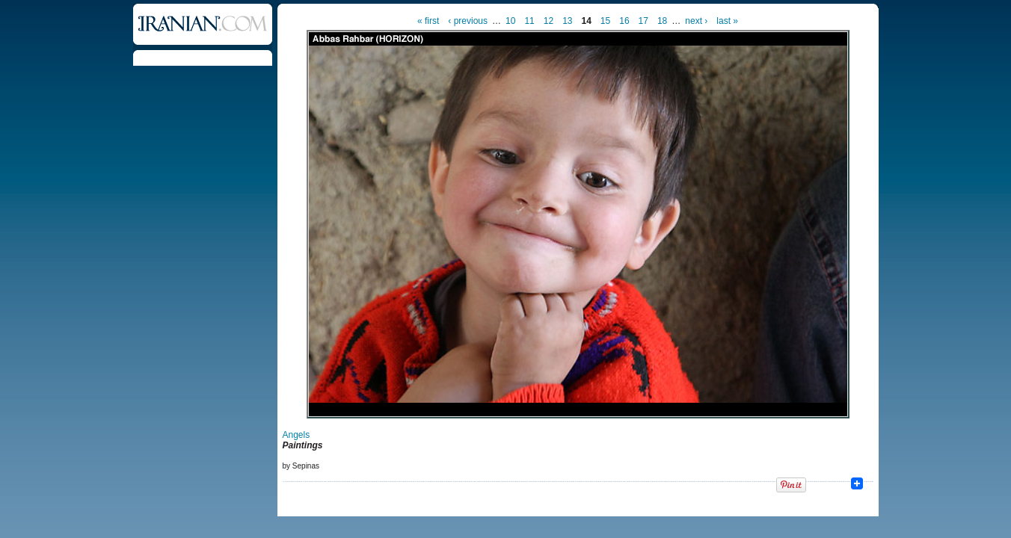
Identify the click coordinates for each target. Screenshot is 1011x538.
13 (567, 21)
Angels (296, 435)
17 (643, 21)
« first (428, 21)
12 (548, 21)
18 (662, 21)
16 (624, 21)
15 (605, 21)
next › (696, 21)
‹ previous (468, 21)
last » (727, 21)
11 (529, 21)
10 (510, 21)
